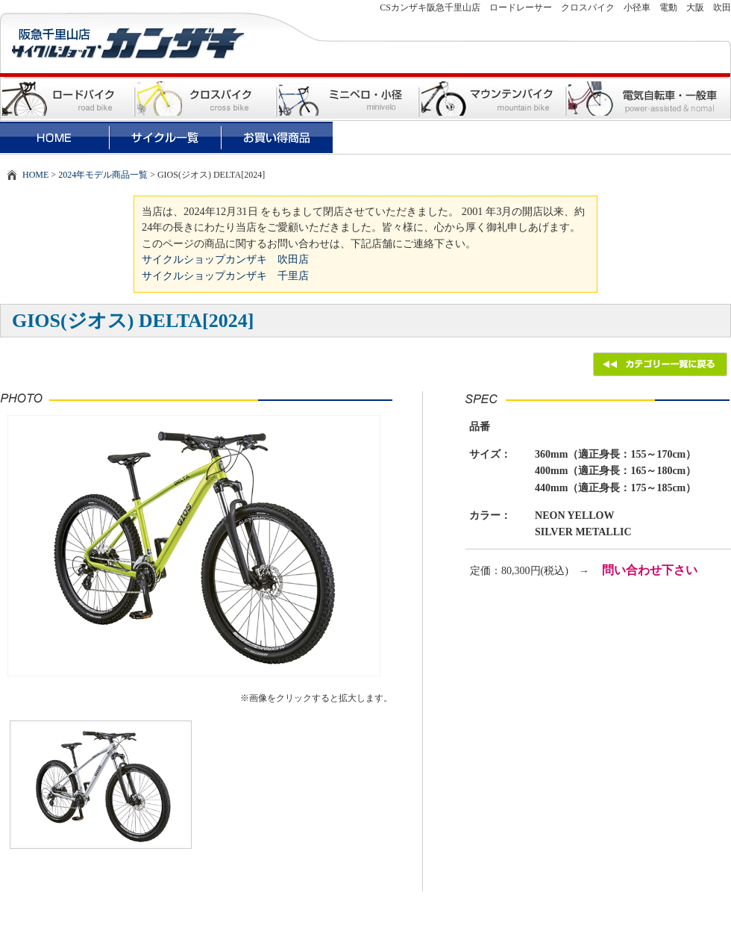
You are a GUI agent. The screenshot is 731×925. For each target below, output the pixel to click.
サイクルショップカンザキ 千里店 (225, 275)
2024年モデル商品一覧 (103, 174)
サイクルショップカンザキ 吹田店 (225, 259)
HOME (35, 174)
